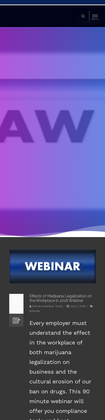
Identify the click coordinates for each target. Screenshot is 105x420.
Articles (34, 311)
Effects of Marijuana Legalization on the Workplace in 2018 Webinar (60, 298)
